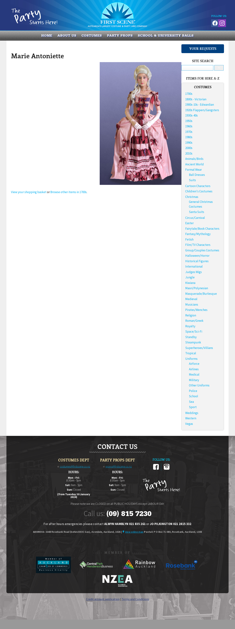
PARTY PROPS (120, 35)
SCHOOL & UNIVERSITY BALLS (166, 35)
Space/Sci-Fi (193, 331)
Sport (193, 407)
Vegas (189, 424)
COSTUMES (92, 35)
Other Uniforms (199, 385)
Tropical (190, 353)
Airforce (194, 364)
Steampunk (193, 342)
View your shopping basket (28, 192)
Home (47, 35)
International (194, 266)
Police (193, 391)
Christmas (191, 197)
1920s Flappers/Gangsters (202, 110)
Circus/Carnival (195, 218)
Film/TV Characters (197, 245)
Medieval (191, 299)
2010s (188, 153)
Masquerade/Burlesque (201, 294)
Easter (189, 223)
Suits (192, 180)
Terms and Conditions (135, 599)
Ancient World (194, 164)
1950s (188, 121)
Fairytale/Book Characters (202, 229)
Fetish (189, 239)
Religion (190, 315)
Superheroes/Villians (199, 348)
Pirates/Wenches (196, 310)
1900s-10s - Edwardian (199, 105)
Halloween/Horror (197, 256)
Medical (194, 374)
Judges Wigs (193, 272)
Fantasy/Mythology (198, 234)
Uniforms (191, 359)
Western (190, 418)
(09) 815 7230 (128, 513)
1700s (188, 94)
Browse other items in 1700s (68, 192)
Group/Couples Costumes (202, 250)
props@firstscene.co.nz (119, 466)
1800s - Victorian (195, 99)
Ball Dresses (197, 175)
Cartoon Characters (197, 186)
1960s (188, 126)
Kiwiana (190, 283)
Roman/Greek (194, 321)
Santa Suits (196, 212)
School (193, 396)
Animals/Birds (194, 159)
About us (66, 35)
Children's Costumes (198, 191)
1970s (188, 132)
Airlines (194, 369)
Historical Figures (197, 261)
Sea (191, 402)
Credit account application (103, 599)
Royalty (190, 326)
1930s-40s (191, 115)
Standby (191, 337)
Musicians (191, 304)
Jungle (190, 277)
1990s (188, 143)
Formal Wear (193, 170)
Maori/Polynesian (196, 288)
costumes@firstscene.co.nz (75, 466)
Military (194, 380)
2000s (188, 148)
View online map (134, 531)
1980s (188, 137)
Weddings (191, 413)
